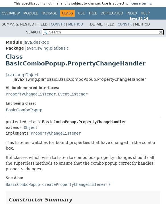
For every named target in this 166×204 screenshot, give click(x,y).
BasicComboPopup (24, 110)
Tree (92, 13)
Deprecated (112, 13)
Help (145, 13)
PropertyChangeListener (31, 94)
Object (31, 127)
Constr (58, 24)
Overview (11, 13)
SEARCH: (33, 32)
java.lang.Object (22, 75)
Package (49, 13)
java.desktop (36, 42)
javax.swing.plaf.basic (47, 48)
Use (81, 13)
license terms (140, 3)
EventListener (73, 94)
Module (30, 13)
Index (131, 13)
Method (75, 24)
